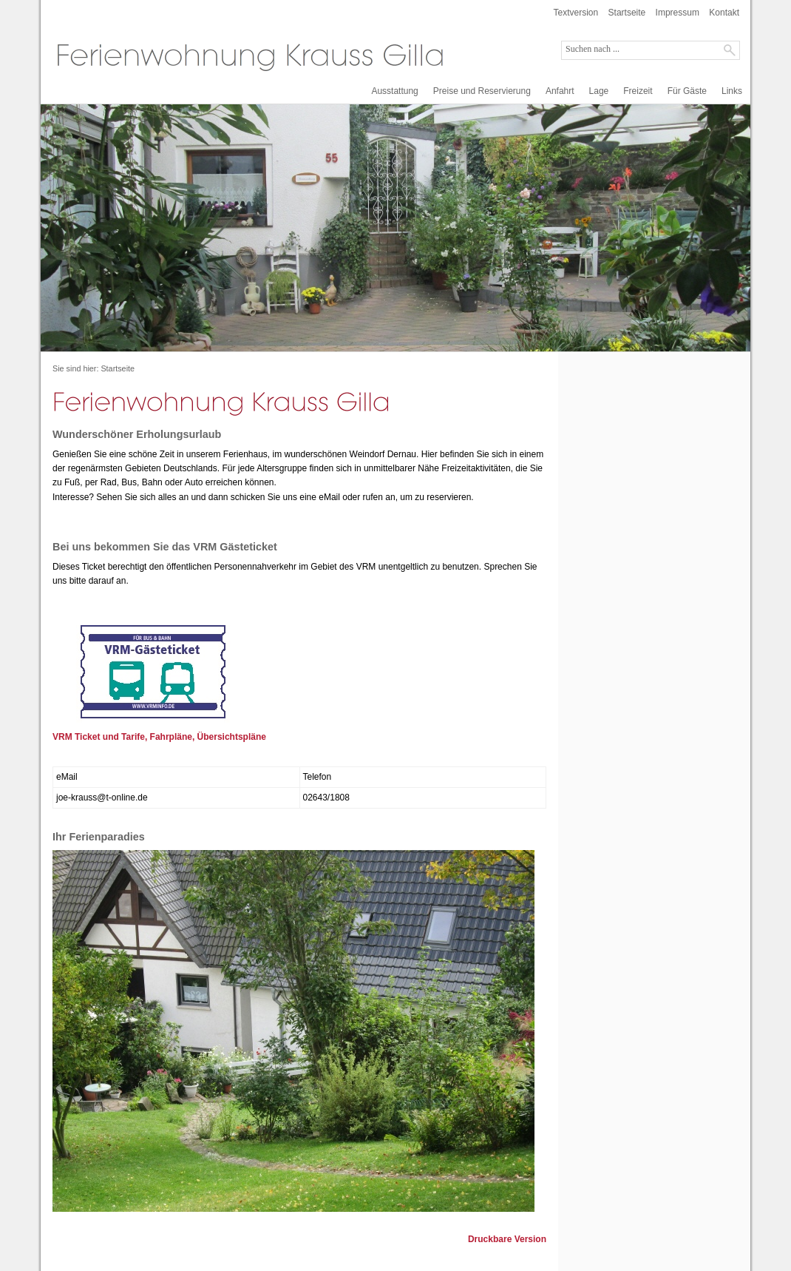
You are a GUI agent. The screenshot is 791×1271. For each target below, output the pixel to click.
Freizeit (637, 91)
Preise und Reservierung (482, 91)
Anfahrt (560, 91)
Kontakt (724, 12)
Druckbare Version (507, 1239)
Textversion (576, 12)
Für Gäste (687, 91)
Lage (599, 91)
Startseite (627, 12)
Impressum (677, 12)
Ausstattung (394, 91)
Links (732, 91)
